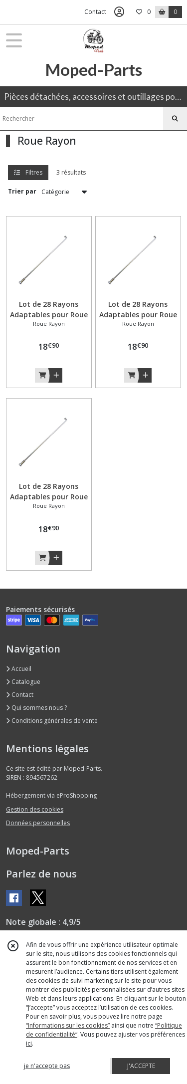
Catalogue (23, 681)
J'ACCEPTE (141, 1066)
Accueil (18, 668)
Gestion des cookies (34, 809)
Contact (95, 11)
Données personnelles (38, 823)
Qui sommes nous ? (36, 707)
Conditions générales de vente (52, 720)
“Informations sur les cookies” (68, 1025)
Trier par (22, 191)
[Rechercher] (175, 118)
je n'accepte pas (47, 1066)
